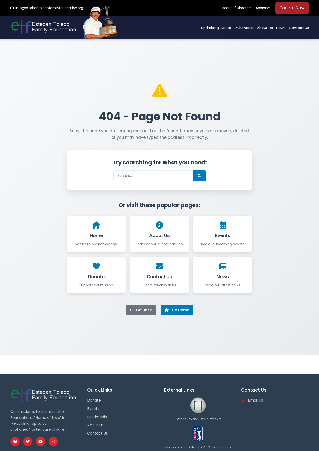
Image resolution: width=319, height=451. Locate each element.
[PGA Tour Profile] (198, 442)
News (280, 27)
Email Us (255, 400)
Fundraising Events (215, 27)
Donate (96, 277)
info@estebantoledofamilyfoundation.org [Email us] (46, 8)
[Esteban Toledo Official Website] (198, 414)
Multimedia (244, 27)
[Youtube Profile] (40, 441)
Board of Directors (236, 8)
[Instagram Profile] (53, 441)
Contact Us (299, 27)
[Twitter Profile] (27, 441)
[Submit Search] (199, 175)
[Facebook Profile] (15, 441)
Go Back (141, 310)
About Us (265, 27)
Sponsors (263, 8)
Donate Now (292, 8)
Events (222, 235)
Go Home (177, 310)
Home (96, 235)
